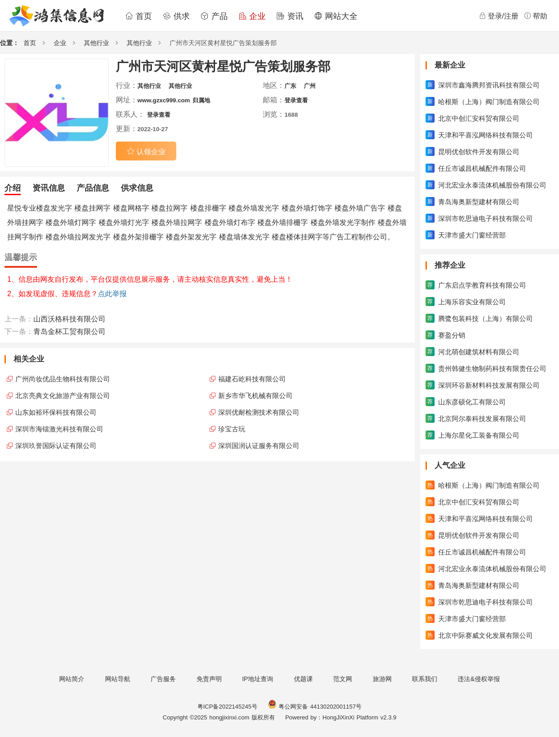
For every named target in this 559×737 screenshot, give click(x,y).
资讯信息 (48, 187)
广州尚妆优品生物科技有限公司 (62, 379)
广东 (290, 85)
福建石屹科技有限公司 (252, 379)
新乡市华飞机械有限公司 (255, 395)
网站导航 (117, 678)
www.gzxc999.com (163, 100)
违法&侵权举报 (478, 678)
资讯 (289, 16)
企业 (252, 16)
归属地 (201, 100)
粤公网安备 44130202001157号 (315, 706)
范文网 (342, 678)
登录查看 (296, 100)
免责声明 (209, 678)
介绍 (13, 187)
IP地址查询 (257, 678)
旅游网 (382, 678)
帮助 (535, 16)
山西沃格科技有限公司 (69, 319)
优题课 (303, 678)
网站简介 (71, 678)
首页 (138, 16)
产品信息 (93, 187)
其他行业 (96, 42)
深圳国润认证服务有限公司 (258, 445)
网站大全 (335, 16)
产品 (214, 16)
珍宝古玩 (231, 429)
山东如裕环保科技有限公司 (55, 412)
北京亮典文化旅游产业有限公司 (62, 395)
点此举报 (112, 294)
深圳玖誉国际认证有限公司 (55, 445)
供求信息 (137, 187)
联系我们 (424, 678)
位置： (9, 42)
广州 (310, 85)
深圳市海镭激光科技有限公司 (59, 429)
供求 (176, 16)
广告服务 (163, 678)
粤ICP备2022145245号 (227, 706)
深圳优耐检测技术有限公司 (258, 412)
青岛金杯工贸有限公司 (69, 331)
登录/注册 (498, 16)
